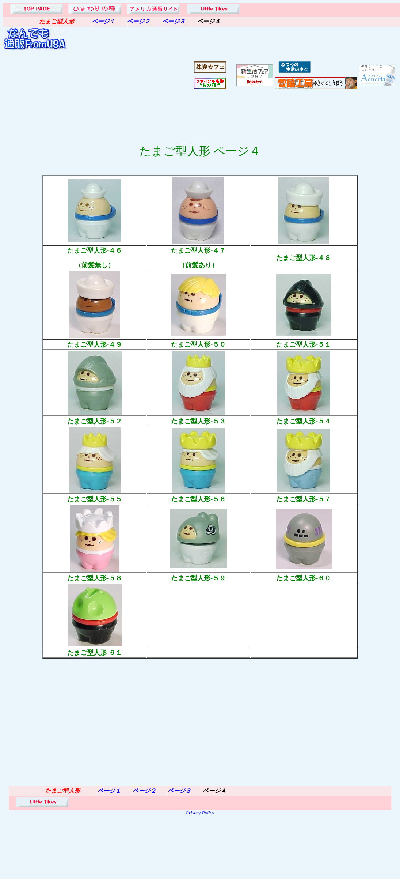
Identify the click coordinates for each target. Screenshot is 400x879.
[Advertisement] (130, 75)
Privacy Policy (200, 812)
